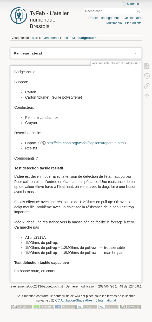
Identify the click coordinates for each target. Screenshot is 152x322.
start (35, 38)
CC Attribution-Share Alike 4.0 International (85, 300)
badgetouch (87, 38)
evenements (50, 38)
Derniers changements (104, 18)
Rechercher (139, 11)
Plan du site (133, 23)
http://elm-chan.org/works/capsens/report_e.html (86, 143)
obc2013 (69, 38)
